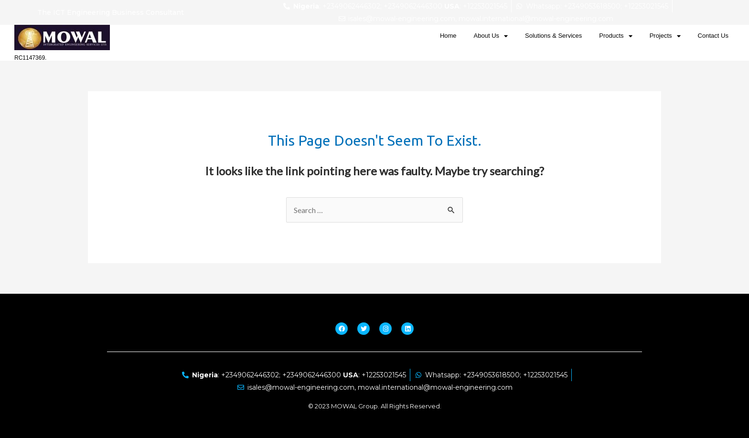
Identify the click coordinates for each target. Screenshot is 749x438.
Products (615, 36)
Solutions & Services (553, 35)
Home (448, 35)
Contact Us (713, 35)
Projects (665, 36)
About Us (491, 36)
